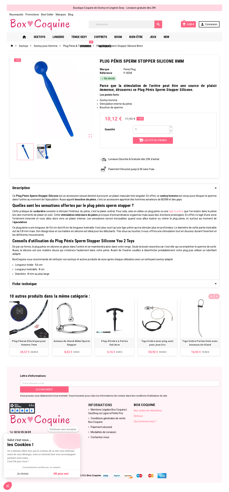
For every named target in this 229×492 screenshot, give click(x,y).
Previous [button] (211, 295)
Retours (138, 416)
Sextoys (39, 37)
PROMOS (182, 35)
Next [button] (217, 295)
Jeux (153, 37)
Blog (70, 14)
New (166, 37)
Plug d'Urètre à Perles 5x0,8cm (114, 341)
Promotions (31, 14)
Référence (106, 73)
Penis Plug (130, 69)
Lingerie (58, 37)
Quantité (109, 129)
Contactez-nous (99, 437)
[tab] (114, 188)
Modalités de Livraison (103, 432)
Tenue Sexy (79, 37)
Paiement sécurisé (101, 427)
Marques (60, 14)
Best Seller (47, 14)
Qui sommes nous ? (145, 421)
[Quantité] (151, 129)
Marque (104, 69)
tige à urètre (173, 211)
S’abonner (43, 389)
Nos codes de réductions (148, 410)
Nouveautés (16, 14)
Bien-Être (135, 37)
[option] (28, 327)
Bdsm (118, 37)
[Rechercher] (125, 24)
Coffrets (100, 37)
